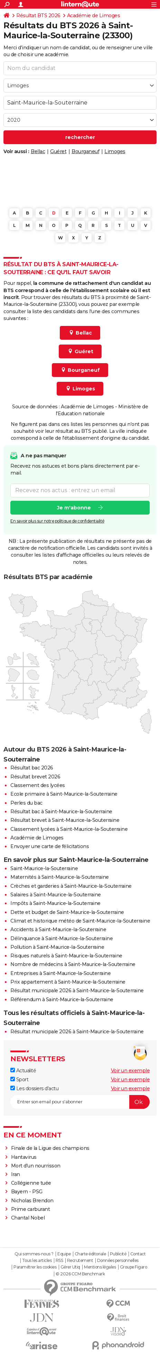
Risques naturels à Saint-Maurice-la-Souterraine (66, 956)
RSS (59, 1260)
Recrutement (80, 1260)
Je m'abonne (74, 508)
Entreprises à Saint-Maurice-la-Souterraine (60, 973)
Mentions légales (100, 1267)
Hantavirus (24, 1157)
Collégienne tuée (31, 1183)
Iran (15, 1174)
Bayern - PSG (27, 1191)
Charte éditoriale (90, 1254)
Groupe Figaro (133, 1267)
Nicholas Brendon (32, 1200)
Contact (138, 1254)
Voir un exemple (130, 1070)
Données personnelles (118, 1260)
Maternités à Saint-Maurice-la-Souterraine (59, 877)
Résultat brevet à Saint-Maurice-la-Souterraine (64, 820)
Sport (19, 1079)
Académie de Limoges (93, 15)
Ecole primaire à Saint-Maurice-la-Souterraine (63, 794)
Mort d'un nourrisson (35, 1166)
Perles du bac (26, 803)
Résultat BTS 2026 (38, 15)
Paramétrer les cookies (34, 1267)
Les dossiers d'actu (34, 1088)
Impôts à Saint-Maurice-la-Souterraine (55, 903)
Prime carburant (30, 1209)
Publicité (118, 1254)
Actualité (23, 1070)
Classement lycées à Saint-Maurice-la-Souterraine (69, 829)
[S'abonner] (80, 1102)
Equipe (63, 1254)
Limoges (114, 151)
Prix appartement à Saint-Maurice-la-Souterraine (67, 982)
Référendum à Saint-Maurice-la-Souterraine (61, 999)
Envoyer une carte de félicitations (49, 846)
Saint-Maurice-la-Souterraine (44, 868)
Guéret (58, 151)
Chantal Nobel (28, 1218)
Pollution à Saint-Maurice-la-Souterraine (57, 947)
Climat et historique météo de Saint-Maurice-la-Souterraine (80, 921)
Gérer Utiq (70, 1267)
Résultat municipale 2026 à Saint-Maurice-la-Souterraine (77, 990)
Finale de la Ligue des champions (50, 1148)
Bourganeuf (85, 151)
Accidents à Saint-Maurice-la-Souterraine (58, 929)
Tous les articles (37, 1260)
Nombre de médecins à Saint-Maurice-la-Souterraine (72, 964)
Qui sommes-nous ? (34, 1254)
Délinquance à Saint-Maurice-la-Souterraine (61, 938)
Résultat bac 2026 (31, 768)
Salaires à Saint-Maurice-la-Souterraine (55, 895)
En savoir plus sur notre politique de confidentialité (57, 521)
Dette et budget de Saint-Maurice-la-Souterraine (67, 912)
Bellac (38, 151)
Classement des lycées (37, 785)
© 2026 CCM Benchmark (80, 1274)
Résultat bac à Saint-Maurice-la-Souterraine (61, 811)
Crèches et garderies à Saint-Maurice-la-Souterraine (71, 886)
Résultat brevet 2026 (35, 777)
